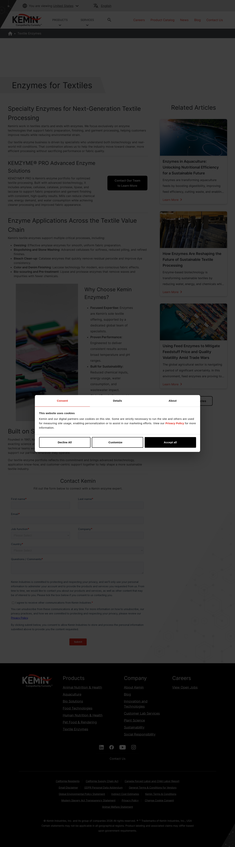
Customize (118, 442)
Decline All (65, 442)
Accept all (170, 442)
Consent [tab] (62, 400)
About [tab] (172, 400)
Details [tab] (117, 400)
